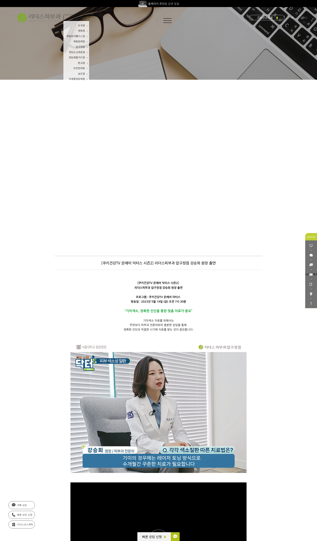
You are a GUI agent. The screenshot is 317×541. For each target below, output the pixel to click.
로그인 (303, 17)
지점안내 (75, 17)
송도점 (81, 73)
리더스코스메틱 (22, 525)
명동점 (81, 30)
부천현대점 (79, 68)
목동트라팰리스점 (76, 36)
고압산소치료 (265, 17)
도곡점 (81, 25)
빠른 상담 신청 (154, 536)
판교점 (81, 63)
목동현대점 (79, 41)
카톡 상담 (19, 506)
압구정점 (80, 47)
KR (292, 18)
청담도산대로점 (77, 52)
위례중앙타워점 (77, 79)
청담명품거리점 (77, 57)
